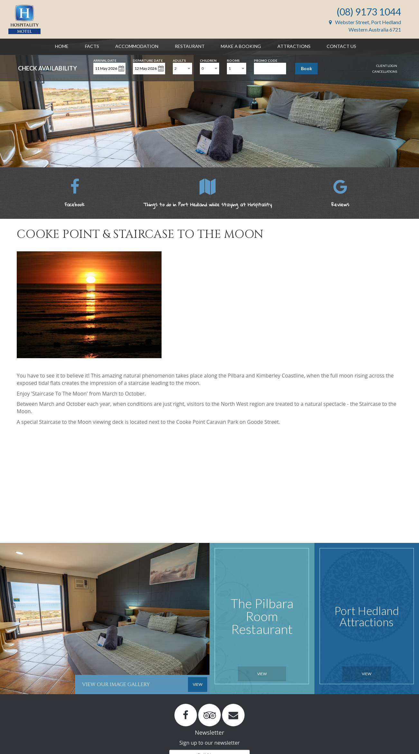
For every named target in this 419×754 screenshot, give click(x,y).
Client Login (386, 66)
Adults (179, 60)
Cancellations (384, 71)
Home (62, 46)
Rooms (233, 60)
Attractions (294, 46)
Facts (92, 46)
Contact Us (341, 46)
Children (208, 60)
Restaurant (190, 46)
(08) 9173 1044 (369, 11)
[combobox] (182, 68)
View (262, 673)
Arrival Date (104, 60)
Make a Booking (241, 46)
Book (306, 68)
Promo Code (265, 60)
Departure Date (148, 60)
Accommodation (136, 46)
